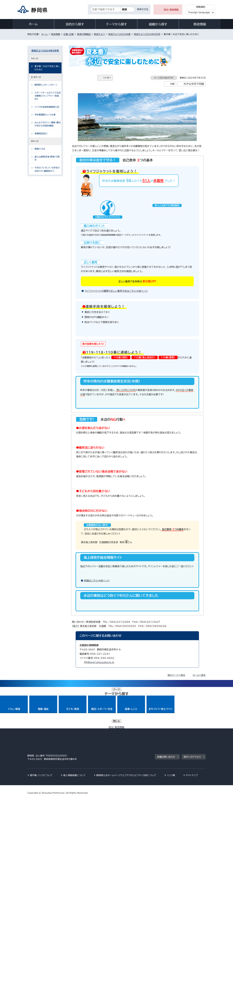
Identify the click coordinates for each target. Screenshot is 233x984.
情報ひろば (39, 149)
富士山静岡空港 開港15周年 (47, 158)
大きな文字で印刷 (193, 84)
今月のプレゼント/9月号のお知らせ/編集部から (47, 169)
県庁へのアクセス (192, 940)
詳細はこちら (98, 764)
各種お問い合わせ (166, 940)
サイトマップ (192, 958)
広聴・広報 (68, 34)
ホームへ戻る (199, 900)
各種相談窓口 (40, 133)
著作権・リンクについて (41, 958)
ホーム (33, 24)
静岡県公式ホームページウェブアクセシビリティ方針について (126, 958)
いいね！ (107, 78)
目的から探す (75, 24)
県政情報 (199, 24)
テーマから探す (116, 24)
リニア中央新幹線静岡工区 (46, 107)
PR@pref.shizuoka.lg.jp (99, 887)
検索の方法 (142, 9)
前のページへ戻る (176, 900)
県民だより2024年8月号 (147, 34)
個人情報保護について (74, 958)
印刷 (172, 84)
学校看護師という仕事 (45, 115)
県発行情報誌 (83, 34)
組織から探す (158, 24)
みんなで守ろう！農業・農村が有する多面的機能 (47, 124)
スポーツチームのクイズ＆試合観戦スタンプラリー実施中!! (47, 96)
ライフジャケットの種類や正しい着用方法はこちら (117, 301)
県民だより (99, 34)
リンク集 (171, 958)
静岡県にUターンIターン (45, 85)
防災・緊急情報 (171, 10)
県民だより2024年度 (119, 34)
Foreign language (199, 12)
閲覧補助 (200, 7)
